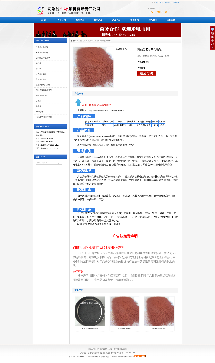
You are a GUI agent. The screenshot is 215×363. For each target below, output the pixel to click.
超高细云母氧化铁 (43, 58)
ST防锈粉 (39, 112)
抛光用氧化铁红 (42, 95)
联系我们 (153, 20)
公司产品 (98, 20)
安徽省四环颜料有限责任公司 (103, 356)
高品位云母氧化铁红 (44, 90)
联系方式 (107, 349)
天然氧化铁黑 (41, 74)
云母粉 (38, 101)
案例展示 (134, 20)
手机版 (176, 2)
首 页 (43, 20)
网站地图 (123, 349)
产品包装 (116, 20)
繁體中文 (168, 2)
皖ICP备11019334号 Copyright (80, 356)
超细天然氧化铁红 (43, 85)
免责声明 (115, 349)
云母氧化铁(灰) (42, 47)
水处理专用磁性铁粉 (44, 117)
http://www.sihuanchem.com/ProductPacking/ (107, 110)
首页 (82, 41)
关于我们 (99, 349)
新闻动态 (80, 20)
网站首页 (91, 349)
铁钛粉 (38, 69)
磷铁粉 (38, 63)
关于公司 (61, 20)
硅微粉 (38, 106)
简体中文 (159, 2)
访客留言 (171, 20)
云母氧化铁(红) (42, 52)
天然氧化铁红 (41, 79)
